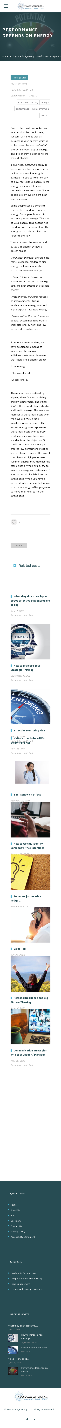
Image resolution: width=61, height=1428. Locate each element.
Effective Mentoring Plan (34, 1347)
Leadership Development (23, 1273)
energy (45, 102)
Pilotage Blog (19, 77)
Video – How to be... (18, 1358)
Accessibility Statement (23, 1236)
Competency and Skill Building (26, 1278)
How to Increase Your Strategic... (32, 1336)
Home (14, 1204)
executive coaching (28, 102)
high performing (40, 108)
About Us (15, 1210)
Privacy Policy (18, 1231)
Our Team (16, 1220)
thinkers (45, 115)
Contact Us (16, 1226)
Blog (13, 1215)
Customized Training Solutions (26, 1289)
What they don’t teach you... (23, 1325)
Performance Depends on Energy (34, 1369)
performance (22, 108)
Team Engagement (20, 1283)
